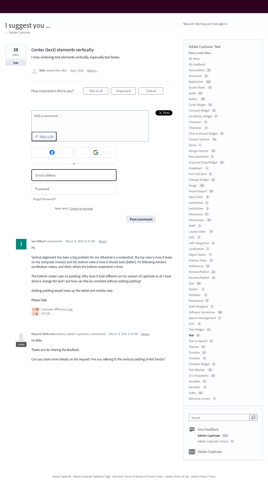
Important (126, 92)
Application (196, 82)
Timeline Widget (199, 364)
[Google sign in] (96, 152)
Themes (194, 347)
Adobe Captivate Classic (213, 441)
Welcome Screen (200, 399)
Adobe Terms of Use (177, 476)
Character (195, 122)
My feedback (197, 64)
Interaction (196, 214)
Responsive (196, 301)
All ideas (194, 59)
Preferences (196, 266)
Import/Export (198, 191)
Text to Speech (198, 341)
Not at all (99, 92)
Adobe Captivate (201, 46)
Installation (196, 203)
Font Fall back (198, 174)
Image (193, 185)
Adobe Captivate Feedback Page (91, 476)
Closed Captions (199, 139)
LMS (192, 237)
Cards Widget (197, 105)
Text (217, 46)
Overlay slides (198, 260)
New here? (74, 208)
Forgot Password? (44, 199)
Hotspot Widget (199, 180)
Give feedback (208, 429)
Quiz (191, 283)
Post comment (141, 219)
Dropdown (196, 168)
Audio (192, 93)
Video (192, 393)
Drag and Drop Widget (203, 162)
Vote (16, 63)
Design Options (199, 151)
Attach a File (47, 136)
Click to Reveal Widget (203, 133)
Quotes (194, 289)
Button (194, 99)
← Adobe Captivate (17, 32)
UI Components (199, 375)
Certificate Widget (200, 116)
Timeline (194, 352)
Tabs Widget (196, 329)
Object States (198, 254)
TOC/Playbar (197, 370)
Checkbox (196, 128)
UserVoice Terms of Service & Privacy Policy (137, 476)
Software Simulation (202, 312)
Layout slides (198, 231)
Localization (196, 249)
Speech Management (202, 318)
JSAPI (192, 226)
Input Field (196, 197)
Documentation (199, 156)
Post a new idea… (201, 53)
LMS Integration (199, 243)
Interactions (197, 220)
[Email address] (73, 175)
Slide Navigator (198, 306)
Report (103, 241)
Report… (92, 70)
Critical (155, 92)
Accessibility (197, 70)
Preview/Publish (199, 272)
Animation (195, 76)
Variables (194, 381)
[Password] (73, 189)
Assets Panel (197, 87)
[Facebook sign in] (52, 152)
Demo (193, 145)
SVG (192, 324)
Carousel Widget (199, 110)
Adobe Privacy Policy (203, 476)
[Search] (253, 417)
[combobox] (220, 417)
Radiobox (195, 295)
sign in (223, 24)
